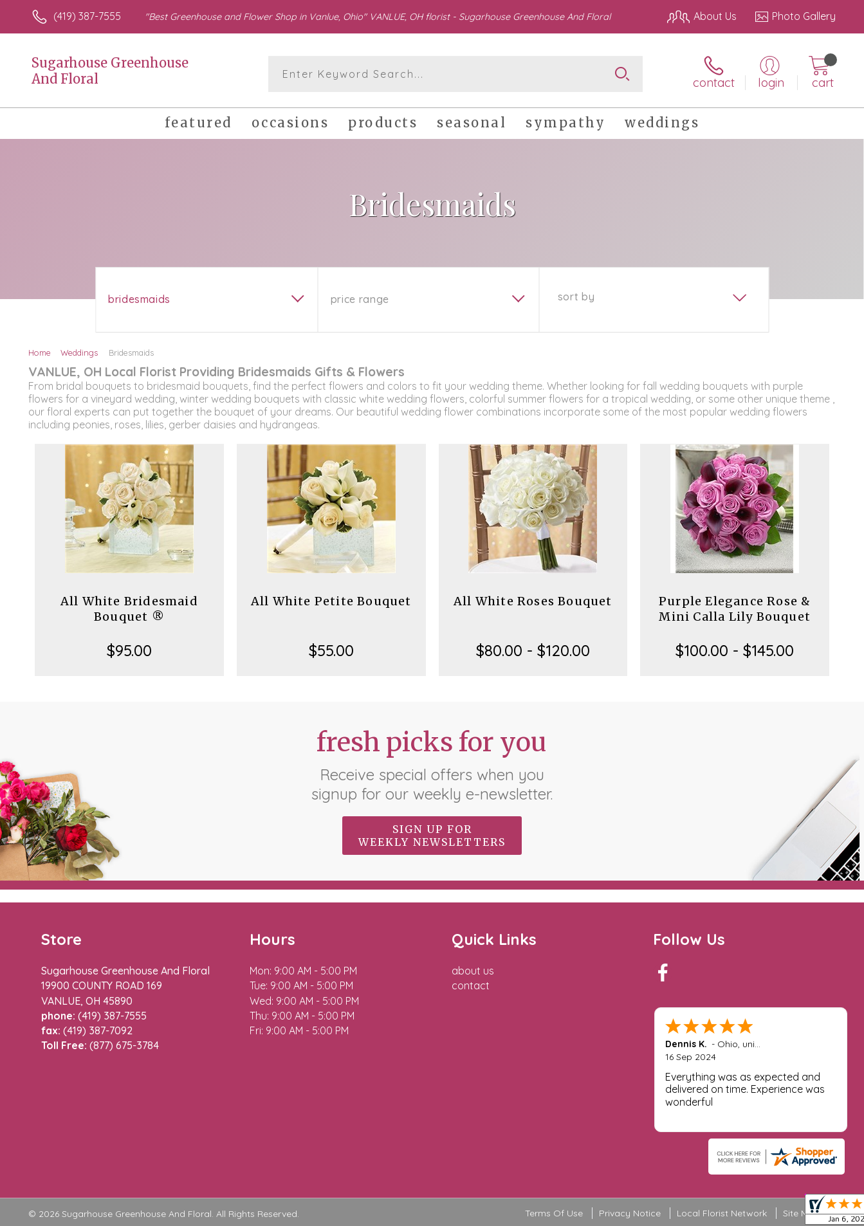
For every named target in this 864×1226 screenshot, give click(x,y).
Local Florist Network (722, 1213)
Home (39, 352)
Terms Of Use (554, 1213)
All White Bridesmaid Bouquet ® (129, 609)
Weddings (79, 352)
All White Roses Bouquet (533, 601)
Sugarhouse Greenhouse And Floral (110, 71)
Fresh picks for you (432, 764)
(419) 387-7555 (87, 16)
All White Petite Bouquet (331, 601)
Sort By (576, 296)
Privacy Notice (630, 1213)
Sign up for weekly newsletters (432, 835)
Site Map (801, 1213)
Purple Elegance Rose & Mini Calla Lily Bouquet (735, 609)
